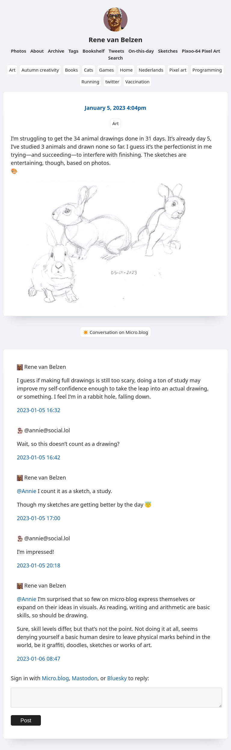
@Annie (26, 491)
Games (106, 70)
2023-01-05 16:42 (38, 457)
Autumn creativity (40, 70)
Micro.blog (55, 678)
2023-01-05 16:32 (38, 410)
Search (115, 58)
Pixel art (177, 70)
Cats (88, 70)
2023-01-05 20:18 (38, 565)
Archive (56, 51)
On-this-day (141, 51)
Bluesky (117, 678)
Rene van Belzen (115, 39)
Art (12, 70)
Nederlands (151, 70)
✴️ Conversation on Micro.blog (115, 332)
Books (71, 70)
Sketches (167, 51)
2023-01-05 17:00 (38, 518)
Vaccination (137, 82)
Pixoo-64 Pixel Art (201, 51)
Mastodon (85, 678)
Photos (18, 51)
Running (91, 82)
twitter (112, 82)
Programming (207, 70)
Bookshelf (94, 51)
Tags (74, 51)
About (37, 51)
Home (126, 70)
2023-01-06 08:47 (38, 658)
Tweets (116, 51)
